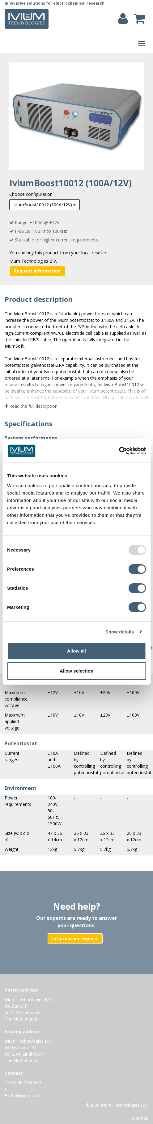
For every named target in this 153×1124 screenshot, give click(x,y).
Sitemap (140, 1118)
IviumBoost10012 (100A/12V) (44, 205)
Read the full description (31, 406)
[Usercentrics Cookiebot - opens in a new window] (119, 451)
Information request (75, 938)
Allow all (76, 650)
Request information (37, 271)
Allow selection (76, 670)
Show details (119, 631)
